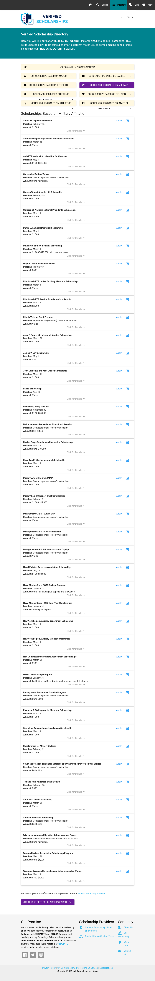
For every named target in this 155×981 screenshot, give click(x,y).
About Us (128, 927)
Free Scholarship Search (91, 893)
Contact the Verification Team (99, 936)
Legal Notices (106, 968)
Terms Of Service (89, 968)
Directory (118, 5)
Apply (119, 120)
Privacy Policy (49, 968)
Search (102, 5)
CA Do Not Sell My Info (68, 968)
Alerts (147, 5)
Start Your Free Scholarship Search (47, 902)
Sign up (130, 17)
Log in (122, 17)
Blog (134, 5)
